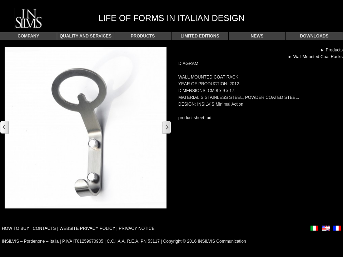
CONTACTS (44, 228)
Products (334, 49)
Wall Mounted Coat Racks (318, 56)
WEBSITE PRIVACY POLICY (87, 228)
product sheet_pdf (195, 117)
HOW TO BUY (15, 228)
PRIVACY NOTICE (136, 228)
